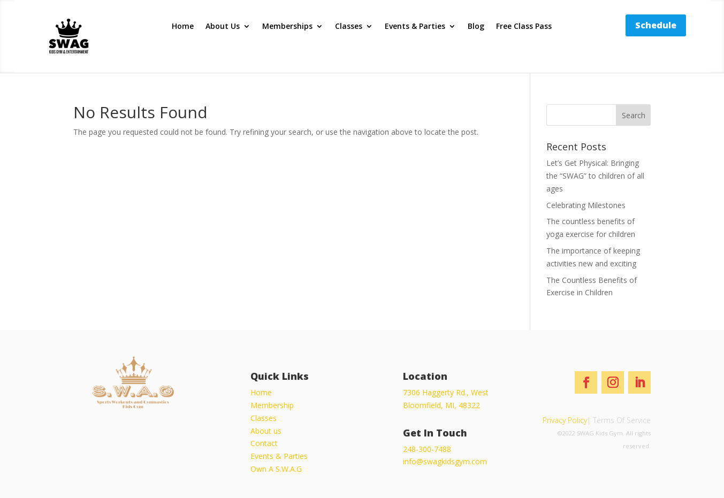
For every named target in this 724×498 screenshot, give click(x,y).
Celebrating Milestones (586, 205)
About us (265, 431)
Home (183, 26)
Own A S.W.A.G (276, 469)
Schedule (655, 25)
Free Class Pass (524, 26)
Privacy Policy (565, 420)
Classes (348, 26)
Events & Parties (415, 26)
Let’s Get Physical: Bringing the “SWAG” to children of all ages (595, 176)
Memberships (287, 26)
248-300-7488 (427, 449)
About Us (222, 26)
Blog (476, 26)
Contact (264, 443)
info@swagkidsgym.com (445, 461)
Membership (272, 405)
